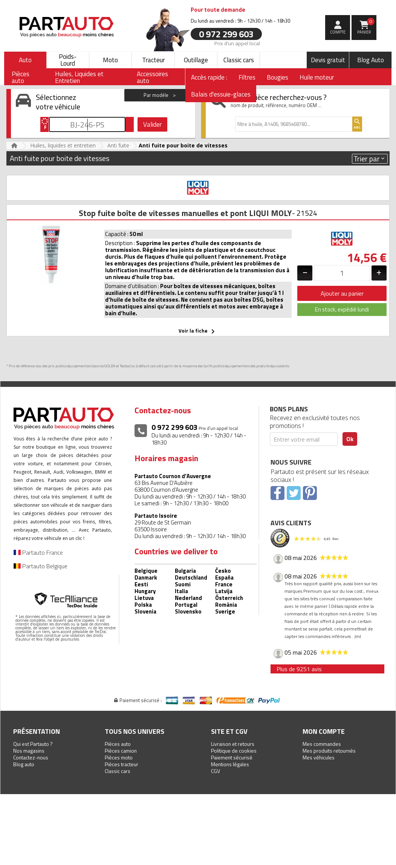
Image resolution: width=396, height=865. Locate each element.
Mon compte (324, 731)
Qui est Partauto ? (33, 744)
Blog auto (23, 764)
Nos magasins (28, 751)
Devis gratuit (328, 60)
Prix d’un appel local (237, 43)
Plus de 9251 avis (299, 668)
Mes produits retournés (329, 751)
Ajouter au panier (342, 293)
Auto (25, 60)
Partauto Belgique (40, 566)
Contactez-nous (30, 757)
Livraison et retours (232, 744)
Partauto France (38, 552)
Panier (366, 26)
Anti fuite (118, 145)
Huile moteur (317, 77)
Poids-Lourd (67, 60)
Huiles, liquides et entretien (63, 145)
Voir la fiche (198, 331)
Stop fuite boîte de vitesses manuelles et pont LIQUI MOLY (185, 213)
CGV (215, 771)
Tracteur (153, 60)
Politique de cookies (234, 751)
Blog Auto (370, 60)
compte (338, 32)
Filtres (247, 77)
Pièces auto (118, 744)
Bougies (277, 77)
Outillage (196, 60)
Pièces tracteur (121, 764)
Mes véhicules (319, 757)
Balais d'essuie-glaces (221, 94)
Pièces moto (119, 757)
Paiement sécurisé (231, 757)
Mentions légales (230, 764)
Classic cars (238, 60)
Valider (152, 124)
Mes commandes (322, 744)
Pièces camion (121, 751)
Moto (110, 60)
